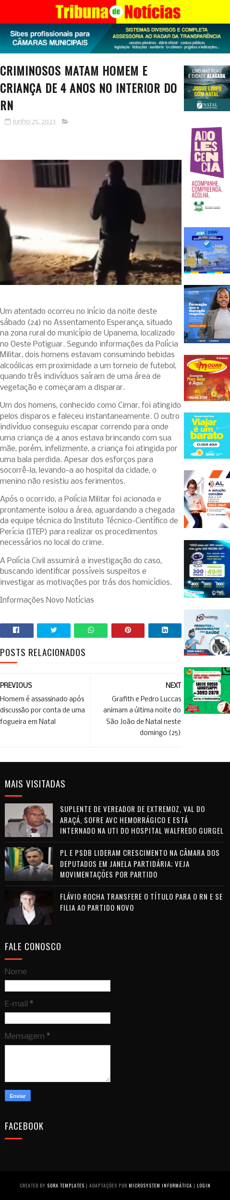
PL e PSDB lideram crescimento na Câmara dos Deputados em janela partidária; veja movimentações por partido (140, 863)
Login (204, 1185)
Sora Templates (66, 1185)
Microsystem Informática (160, 1185)
